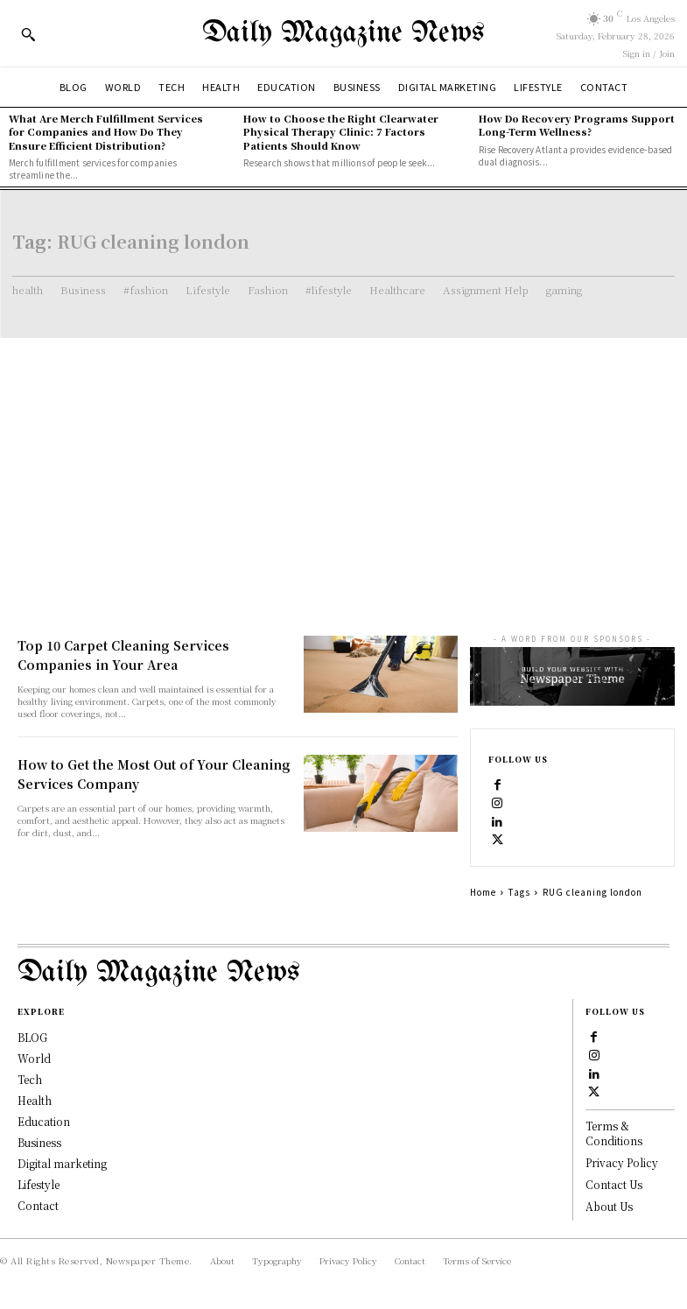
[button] (28, 34)
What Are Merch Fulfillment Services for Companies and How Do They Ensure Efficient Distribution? (106, 131)
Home (483, 891)
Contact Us (613, 1184)
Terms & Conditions (613, 1133)
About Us (609, 1205)
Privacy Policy (621, 1162)
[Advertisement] (343, 469)
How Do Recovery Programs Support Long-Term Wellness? (577, 124)
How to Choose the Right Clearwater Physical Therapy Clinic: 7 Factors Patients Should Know (340, 131)
